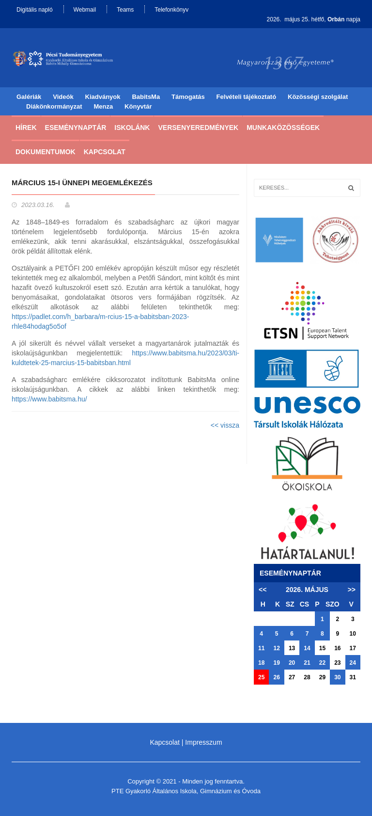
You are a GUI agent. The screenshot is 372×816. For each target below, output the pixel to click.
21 (307, 662)
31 (353, 677)
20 (292, 662)
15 (322, 648)
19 (276, 662)
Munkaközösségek (283, 127)
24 (353, 662)
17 (353, 648)
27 (292, 677)
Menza (103, 106)
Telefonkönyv (171, 9)
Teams (125, 9)
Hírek (26, 127)
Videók (63, 96)
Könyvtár (138, 106)
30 (337, 677)
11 (261, 648)
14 (307, 648)
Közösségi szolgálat (318, 96)
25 (261, 677)
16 (337, 648)
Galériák (28, 96)
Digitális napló (34, 9)
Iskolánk (132, 127)
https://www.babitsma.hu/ (49, 399)
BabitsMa (146, 96)
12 (276, 648)
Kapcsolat (104, 152)
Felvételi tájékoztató (247, 96)
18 (261, 662)
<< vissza (225, 425)
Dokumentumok (46, 152)
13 (292, 648)
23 (337, 662)
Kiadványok (103, 96)
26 (276, 677)
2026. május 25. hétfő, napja (313, 19)
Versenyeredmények (198, 127)
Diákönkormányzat (54, 106)
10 (353, 633)
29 (322, 677)
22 (322, 662)
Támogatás (188, 96)
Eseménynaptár (76, 127)
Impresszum (203, 742)
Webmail (85, 9)
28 (307, 677)
